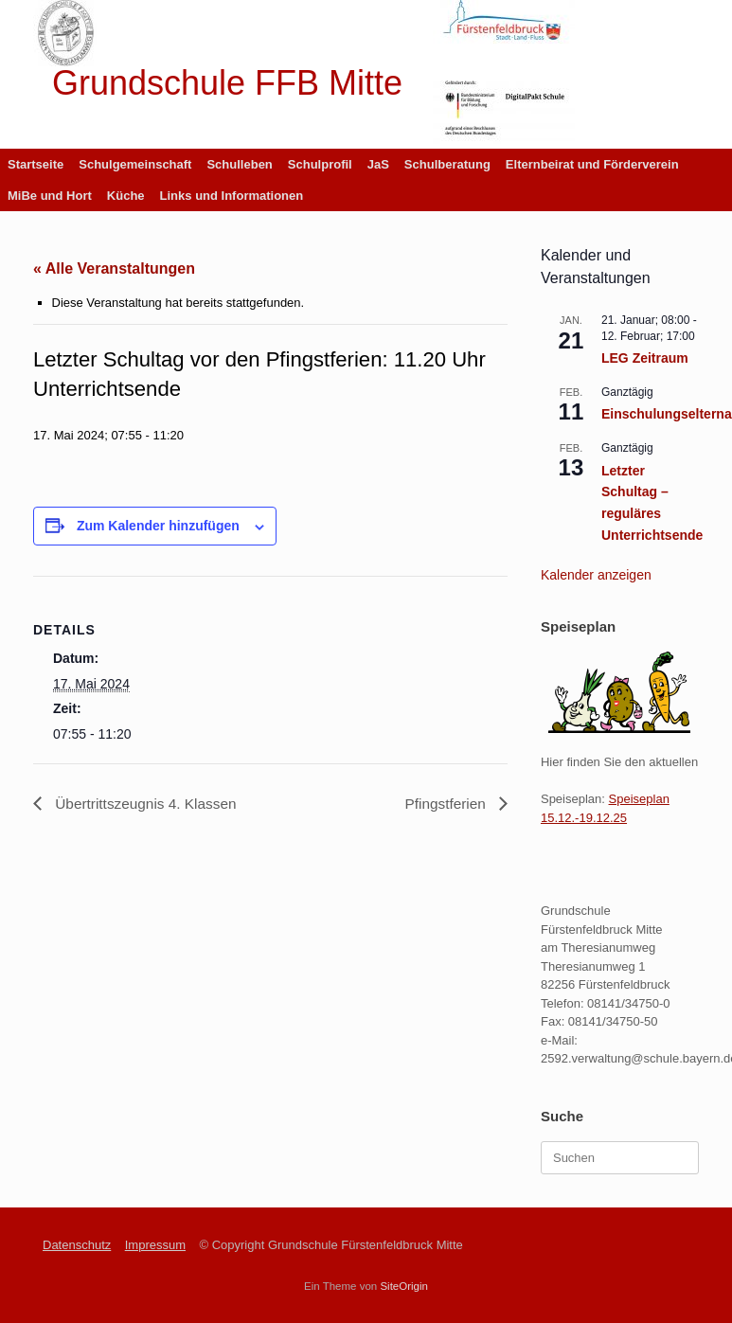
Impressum (155, 1245)
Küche (126, 195)
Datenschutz (77, 1245)
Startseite (35, 164)
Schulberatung (447, 164)
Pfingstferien (446, 804)
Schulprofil (320, 164)
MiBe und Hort (50, 195)
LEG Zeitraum (644, 358)
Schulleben (239, 164)
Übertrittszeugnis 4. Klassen (147, 804)
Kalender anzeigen (596, 574)
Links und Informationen (232, 195)
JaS (378, 164)
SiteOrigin (404, 1286)
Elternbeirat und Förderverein (592, 164)
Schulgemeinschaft (135, 164)
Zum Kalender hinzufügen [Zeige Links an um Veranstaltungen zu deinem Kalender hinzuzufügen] (158, 525)
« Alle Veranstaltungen (114, 268)
